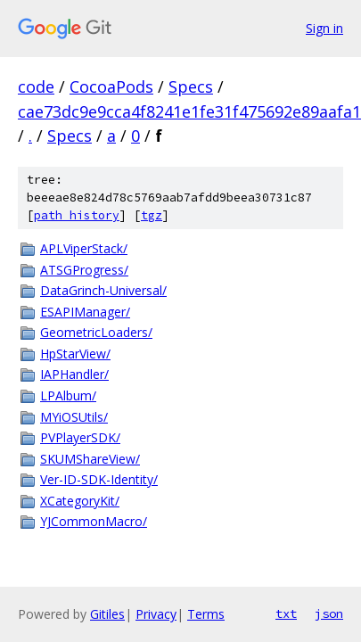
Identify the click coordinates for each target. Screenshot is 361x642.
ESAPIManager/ (85, 311)
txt (286, 613)
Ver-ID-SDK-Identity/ (99, 479)
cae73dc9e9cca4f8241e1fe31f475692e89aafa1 (189, 111)
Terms (206, 613)
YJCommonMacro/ (93, 521)
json (329, 613)
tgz (151, 215)
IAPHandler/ (74, 374)
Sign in (324, 28)
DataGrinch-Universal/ (103, 290)
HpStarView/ (75, 353)
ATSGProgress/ (84, 269)
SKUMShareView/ (90, 458)
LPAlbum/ (68, 395)
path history (76, 215)
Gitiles (107, 613)
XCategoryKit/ (79, 500)
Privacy (155, 613)
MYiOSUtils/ (74, 416)
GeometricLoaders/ (96, 332)
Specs (190, 86)
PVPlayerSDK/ (80, 437)
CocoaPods (111, 86)
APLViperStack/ (83, 248)
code (36, 86)
